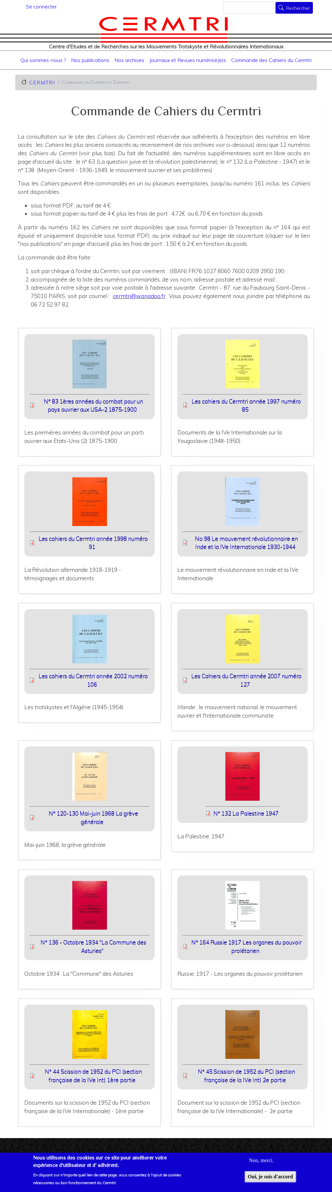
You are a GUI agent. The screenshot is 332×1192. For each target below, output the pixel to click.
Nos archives (129, 60)
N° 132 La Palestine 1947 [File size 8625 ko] (246, 813)
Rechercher (298, 8)
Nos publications (90, 60)
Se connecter (41, 6)
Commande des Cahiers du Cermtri (271, 60)
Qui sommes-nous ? (43, 60)
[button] (89, 366)
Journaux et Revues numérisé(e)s (187, 60)
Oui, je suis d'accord (270, 1180)
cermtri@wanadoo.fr (139, 296)
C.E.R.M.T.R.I (41, 82)
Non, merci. (261, 1164)
